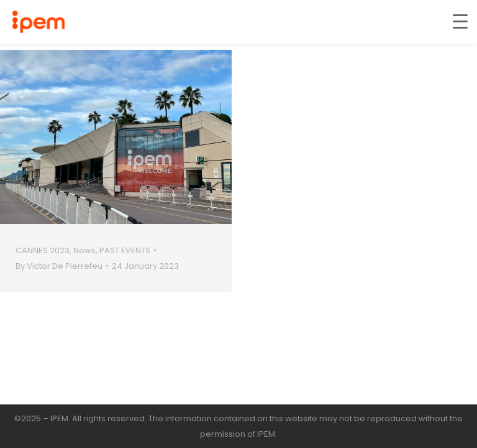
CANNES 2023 (43, 250)
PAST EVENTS (124, 250)
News (84, 250)
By (59, 266)
